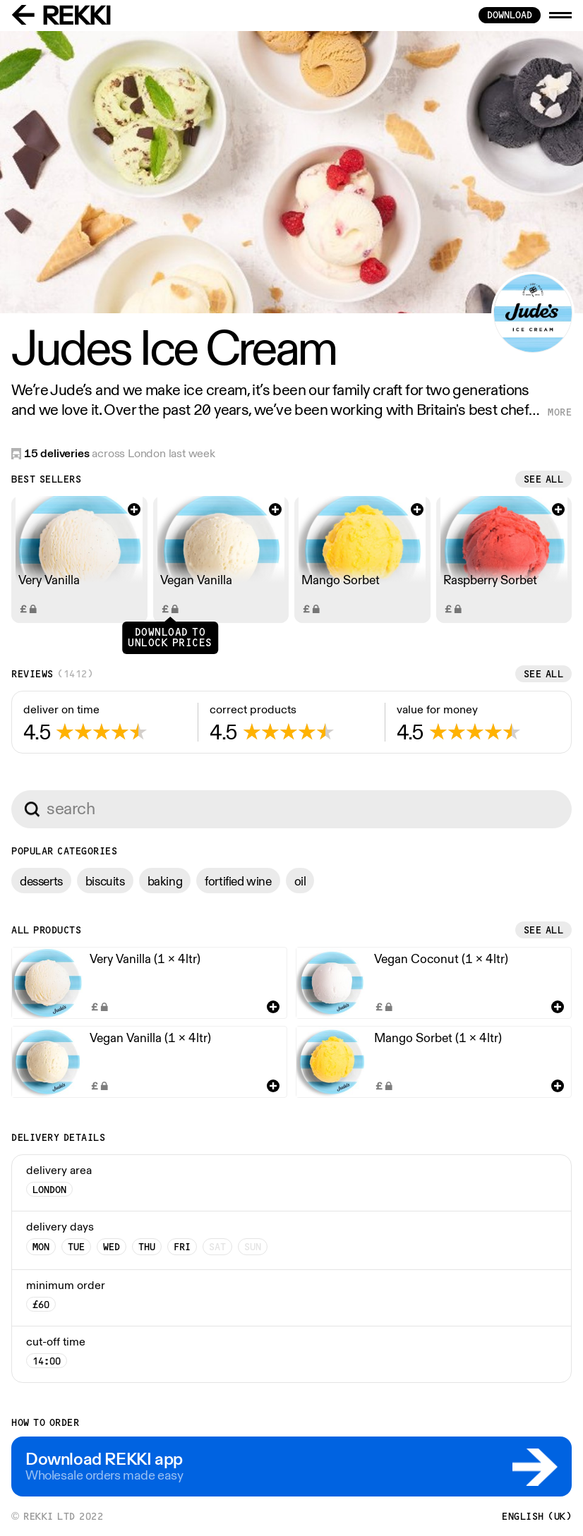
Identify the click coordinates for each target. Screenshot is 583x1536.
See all (544, 479)
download (509, 14)
